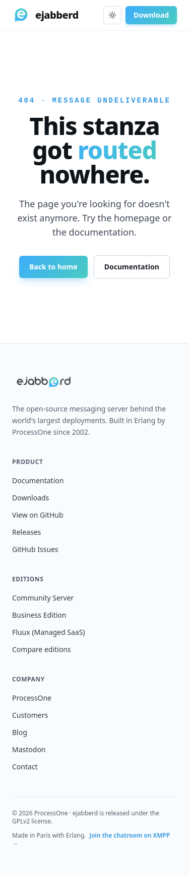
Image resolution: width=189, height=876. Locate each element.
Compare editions (41, 649)
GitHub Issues (35, 549)
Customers (30, 715)
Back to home (53, 266)
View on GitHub (38, 515)
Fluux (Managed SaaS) (48, 632)
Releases (26, 532)
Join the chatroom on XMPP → (91, 839)
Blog (19, 732)
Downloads (30, 497)
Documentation (131, 266)
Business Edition (39, 615)
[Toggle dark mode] (112, 15)
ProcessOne (31, 698)
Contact (25, 766)
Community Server (43, 598)
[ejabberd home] (45, 15)
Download (151, 15)
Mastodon (29, 749)
